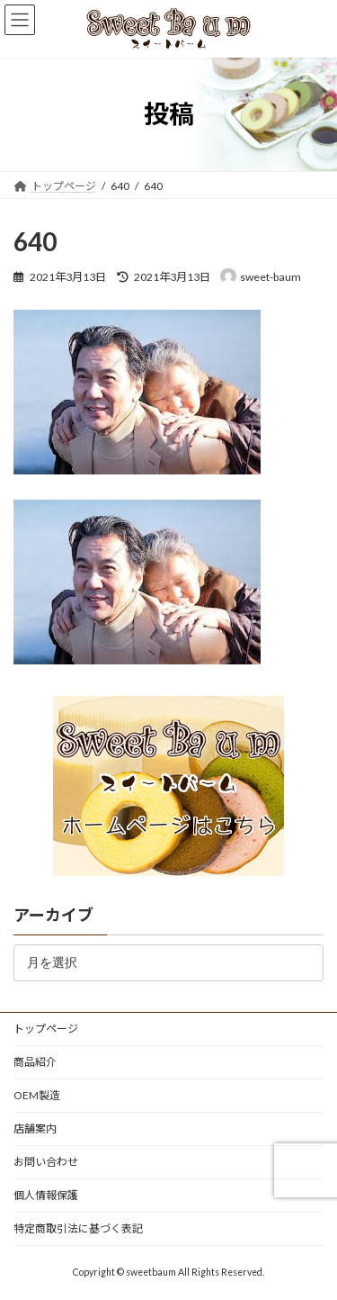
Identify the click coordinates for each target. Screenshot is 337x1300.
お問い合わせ (45, 1162)
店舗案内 (35, 1128)
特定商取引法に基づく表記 (78, 1228)
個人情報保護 (45, 1195)
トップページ (45, 1028)
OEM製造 (36, 1095)
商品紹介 (35, 1062)
